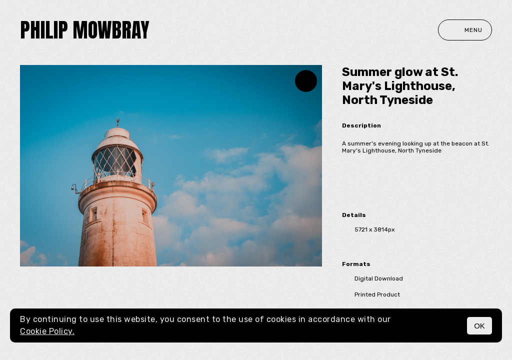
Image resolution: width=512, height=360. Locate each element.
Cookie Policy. (47, 331)
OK (479, 326)
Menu (465, 30)
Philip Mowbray (85, 30)
